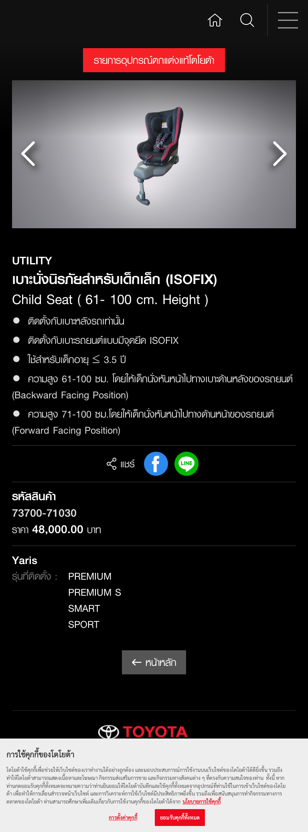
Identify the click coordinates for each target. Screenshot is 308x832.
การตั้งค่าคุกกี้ (123, 819)
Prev (28, 154)
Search (247, 20)
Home (215, 19)
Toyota (42, 20)
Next (279, 154)
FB (156, 464)
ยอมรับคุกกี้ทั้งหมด (180, 819)
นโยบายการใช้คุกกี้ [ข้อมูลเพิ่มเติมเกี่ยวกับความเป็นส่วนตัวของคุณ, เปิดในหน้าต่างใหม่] (201, 802)
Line (186, 464)
